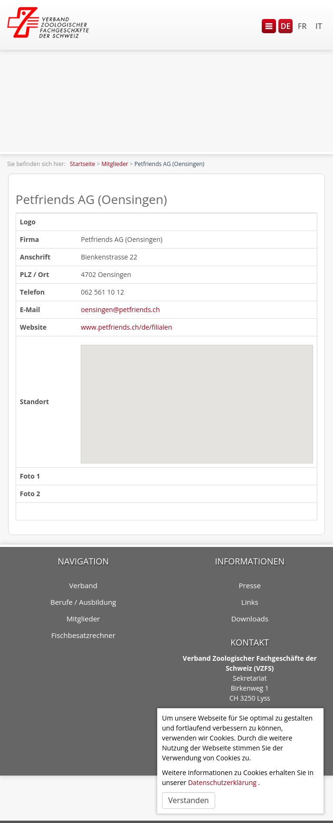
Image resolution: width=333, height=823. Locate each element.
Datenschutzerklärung (222, 782)
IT (318, 26)
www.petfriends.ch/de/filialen (126, 327)
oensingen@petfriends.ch (120, 309)
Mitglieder (114, 164)
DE (286, 26)
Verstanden (188, 800)
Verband (83, 585)
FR (302, 26)
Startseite (82, 164)
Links (249, 602)
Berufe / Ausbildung (83, 602)
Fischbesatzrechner (83, 635)
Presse (250, 585)
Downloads (249, 618)
